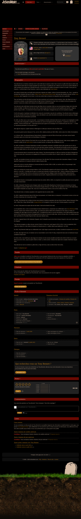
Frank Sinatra (53, 89)
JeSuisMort (9, 2)
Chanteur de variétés (64, 299)
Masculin (22, 304)
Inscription (77, 1)
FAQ (40, 459)
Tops (38, 2)
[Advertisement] (40, 16)
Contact (56, 459)
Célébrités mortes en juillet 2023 (24, 447)
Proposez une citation (19, 274)
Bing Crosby (52, 94)
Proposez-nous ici (55, 434)
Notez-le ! (20, 58)
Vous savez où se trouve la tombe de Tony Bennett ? (28, 262)
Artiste (62, 302)
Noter (19, 74)
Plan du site (50, 459)
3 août (43, 47)
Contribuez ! (68, 55)
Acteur (58, 302)
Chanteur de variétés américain (32, 28)
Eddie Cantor (38, 94)
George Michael (38, 202)
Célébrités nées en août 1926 (23, 445)
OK (46, 34)
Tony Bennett (44, 28)
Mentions (44, 459)
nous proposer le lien (23, 426)
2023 (39, 49)
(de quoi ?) (47, 52)
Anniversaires (47, 2)
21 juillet (35, 49)
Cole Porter (75, 229)
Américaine (31, 301)
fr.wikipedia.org (22, 248)
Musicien (72, 302)
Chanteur (66, 302)
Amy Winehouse (71, 208)
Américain (35, 47)
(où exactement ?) (42, 58)
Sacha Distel (29, 142)
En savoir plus (59, 33)
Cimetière (29, 2)
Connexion (76, 3)
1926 (46, 47)
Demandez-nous (21, 372)
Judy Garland (45, 94)
